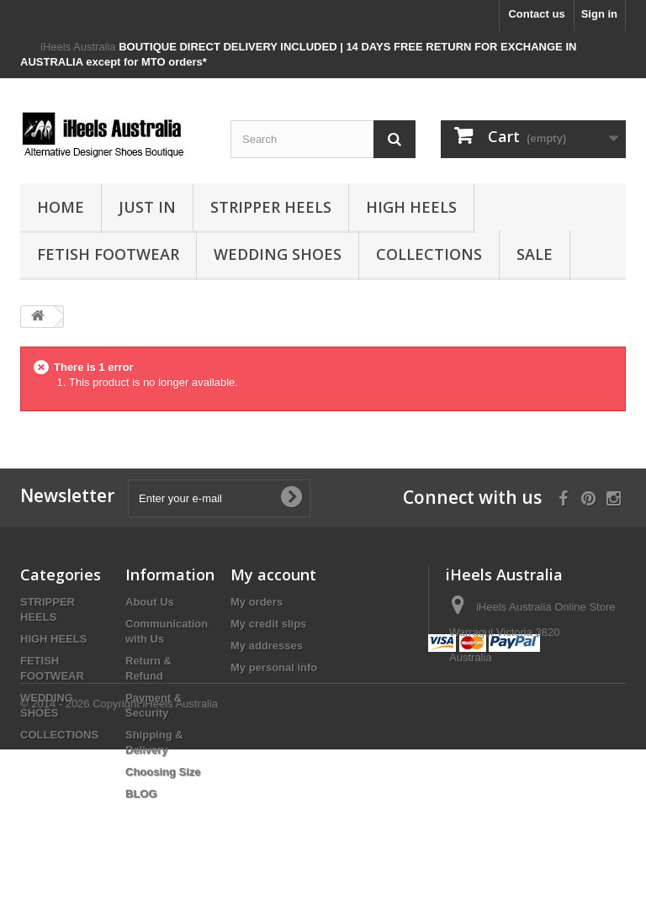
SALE (534, 254)
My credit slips (268, 623)
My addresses (266, 645)
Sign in (599, 14)
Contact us (536, 14)
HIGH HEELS (411, 207)
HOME (60, 207)
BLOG (141, 793)
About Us (149, 602)
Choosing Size (163, 771)
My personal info (273, 667)
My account (273, 574)
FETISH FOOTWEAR (108, 254)
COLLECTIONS (429, 254)
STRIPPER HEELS (270, 207)
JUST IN (147, 207)
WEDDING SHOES (278, 254)
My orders (256, 602)
